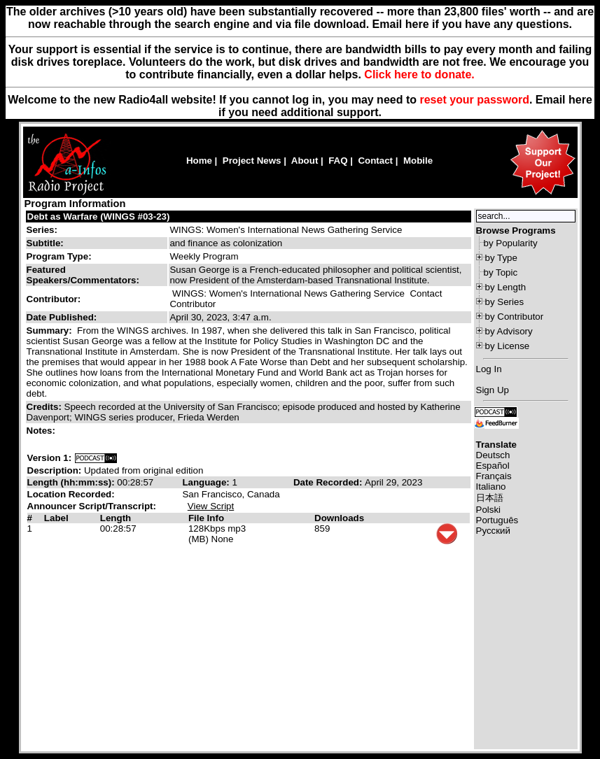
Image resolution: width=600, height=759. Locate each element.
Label (56, 518)
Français (494, 476)
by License (507, 346)
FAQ (337, 160)
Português (497, 520)
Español (493, 465)
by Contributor (514, 316)
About (305, 160)
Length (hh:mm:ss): (72, 482)
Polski (488, 509)
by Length (505, 287)
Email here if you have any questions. (472, 24)
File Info (206, 518)
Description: (55, 470)
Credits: (45, 407)
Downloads (339, 518)
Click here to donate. (419, 74)
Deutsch (493, 455)
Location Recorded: (71, 494)
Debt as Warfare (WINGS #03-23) (98, 216)
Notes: (42, 430)
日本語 (489, 497)
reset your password (474, 100)
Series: (42, 230)
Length (115, 518)
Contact (375, 160)
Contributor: (54, 299)
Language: (207, 482)
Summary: (51, 330)
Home (199, 160)
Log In (489, 369)
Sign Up (492, 390)
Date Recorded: (329, 482)
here (580, 100)
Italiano (491, 486)
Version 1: (49, 458)
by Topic (501, 272)
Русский (493, 530)
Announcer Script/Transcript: (91, 506)
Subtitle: (45, 243)
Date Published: (62, 317)
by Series (504, 302)
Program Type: (59, 256)
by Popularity (511, 243)
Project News (252, 160)
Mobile (418, 160)
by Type (501, 258)
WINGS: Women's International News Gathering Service (285, 230)
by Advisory (509, 331)
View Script (211, 506)
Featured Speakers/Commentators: (83, 274)
